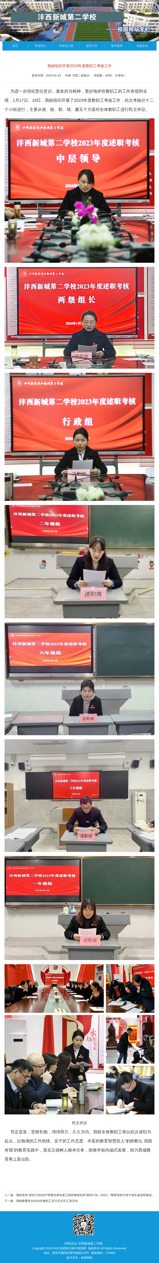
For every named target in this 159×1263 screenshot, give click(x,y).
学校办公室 (66, 45)
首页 (15, 45)
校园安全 (142, 45)
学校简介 (40, 45)
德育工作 (91, 45)
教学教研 (117, 45)
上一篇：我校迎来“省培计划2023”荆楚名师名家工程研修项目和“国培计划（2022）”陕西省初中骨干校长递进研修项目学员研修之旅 (80, 1195)
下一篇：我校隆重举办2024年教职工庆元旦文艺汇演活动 (41, 1200)
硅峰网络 (87, 1257)
